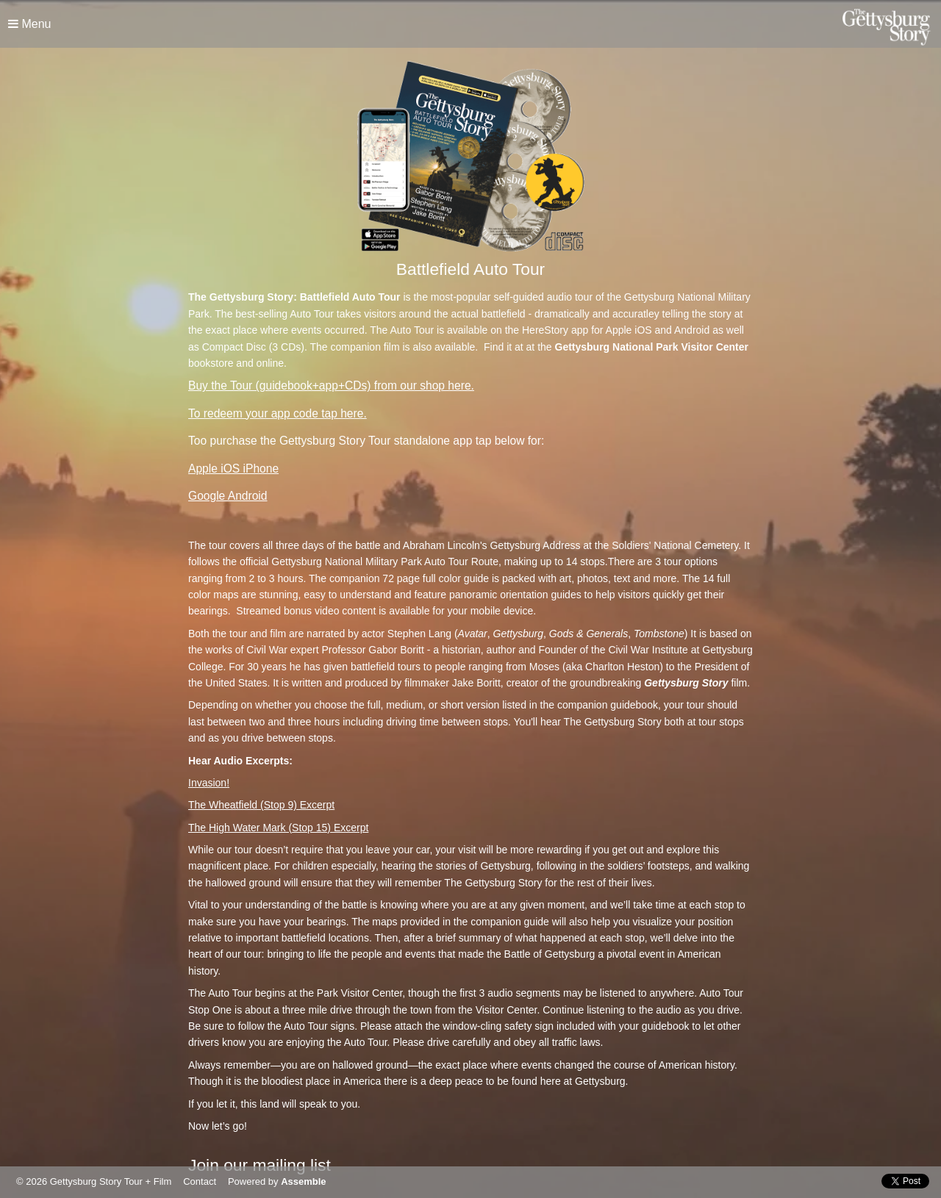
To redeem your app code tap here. (277, 413)
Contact (199, 1181)
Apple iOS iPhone (233, 468)
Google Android (228, 495)
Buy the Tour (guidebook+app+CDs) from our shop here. (331, 385)
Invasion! (208, 783)
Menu (29, 24)
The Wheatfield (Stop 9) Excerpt (261, 805)
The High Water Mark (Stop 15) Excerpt (278, 827)
